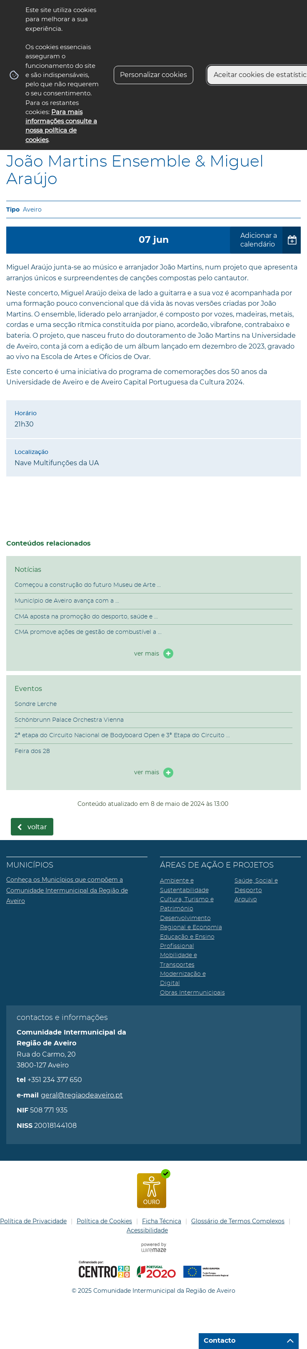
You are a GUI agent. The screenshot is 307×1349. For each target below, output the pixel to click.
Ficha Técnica (161, 1221)
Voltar (37, 827)
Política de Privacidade (33, 1221)
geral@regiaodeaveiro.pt (82, 1095)
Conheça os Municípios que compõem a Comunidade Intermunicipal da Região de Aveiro (67, 890)
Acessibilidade (147, 1230)
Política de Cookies (104, 1221)
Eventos (28, 689)
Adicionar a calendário (258, 240)
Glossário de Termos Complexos (238, 1221)
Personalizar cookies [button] (153, 75)
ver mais (146, 653)
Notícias (28, 570)
